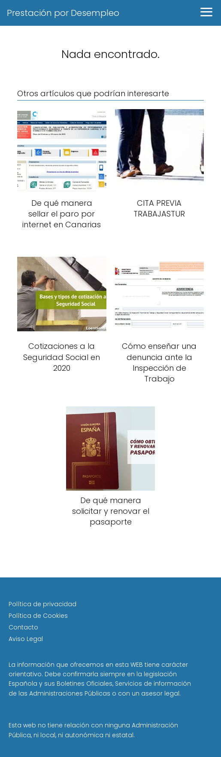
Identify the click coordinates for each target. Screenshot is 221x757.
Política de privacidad (42, 604)
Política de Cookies (38, 615)
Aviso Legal (26, 639)
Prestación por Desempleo (63, 13)
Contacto (23, 627)
